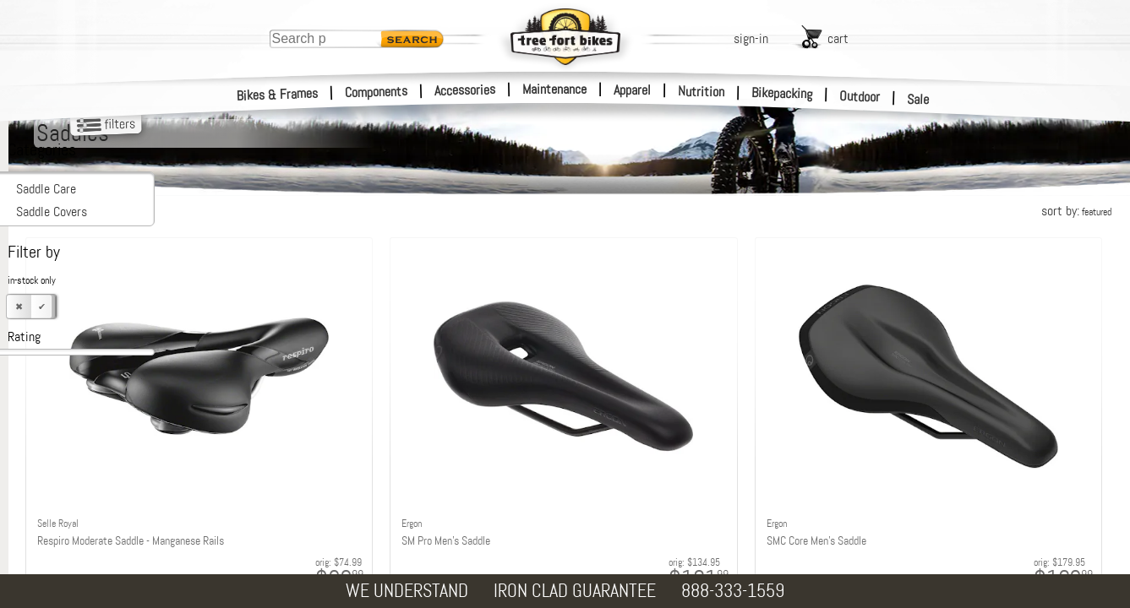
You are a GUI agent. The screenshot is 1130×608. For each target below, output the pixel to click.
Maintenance (554, 89)
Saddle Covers (51, 211)
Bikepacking (782, 93)
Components (376, 91)
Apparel (632, 90)
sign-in (751, 38)
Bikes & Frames (278, 94)
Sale (918, 99)
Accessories (464, 90)
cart (838, 38)
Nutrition (701, 91)
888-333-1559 (732, 590)
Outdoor (860, 96)
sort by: (1076, 211)
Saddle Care (46, 189)
